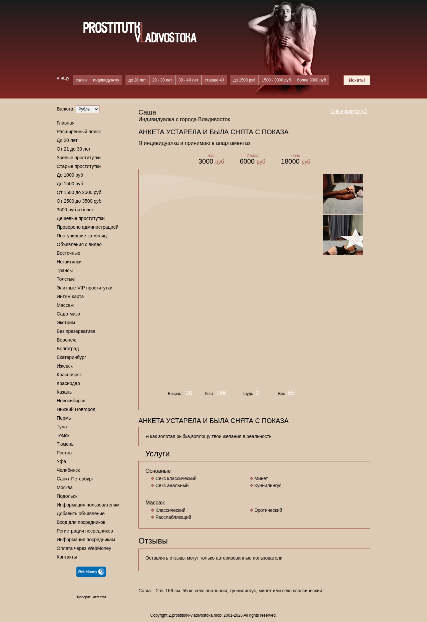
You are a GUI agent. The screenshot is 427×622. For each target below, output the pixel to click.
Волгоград (68, 348)
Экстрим (66, 322)
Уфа (61, 461)
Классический (170, 510)
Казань (64, 392)
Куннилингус (268, 485)
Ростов (64, 452)
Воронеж (66, 340)
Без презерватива (76, 331)
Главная (65, 123)
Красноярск (69, 374)
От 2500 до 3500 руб (79, 201)
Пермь (64, 418)
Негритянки (69, 261)
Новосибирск (71, 400)
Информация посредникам (86, 539)
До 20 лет (67, 140)
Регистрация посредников (85, 531)
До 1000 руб (70, 175)
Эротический (268, 510)
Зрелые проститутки (79, 157)
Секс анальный (171, 485)
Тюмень (65, 444)
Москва (65, 487)
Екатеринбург (71, 357)
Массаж (65, 305)
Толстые (66, 279)
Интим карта (70, 296)
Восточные (68, 253)
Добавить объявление (81, 513)
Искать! (357, 80)
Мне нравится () (349, 111)
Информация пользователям (88, 504)
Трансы (65, 270)
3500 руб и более (75, 209)
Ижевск (65, 366)
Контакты (67, 557)
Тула (62, 426)
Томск (63, 435)
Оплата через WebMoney (84, 548)
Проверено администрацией (87, 227)
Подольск (67, 496)
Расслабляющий (173, 517)
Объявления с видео (79, 244)
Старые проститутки (79, 166)
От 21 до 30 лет (74, 149)
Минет (261, 478)
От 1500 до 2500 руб (79, 192)
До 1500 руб (70, 183)
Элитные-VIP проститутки (84, 287)
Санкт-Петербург (75, 478)
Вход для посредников (81, 522)
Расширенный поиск (79, 131)
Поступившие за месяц (82, 235)
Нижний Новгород (76, 409)
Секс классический (175, 478)
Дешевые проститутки (81, 218)
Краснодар (68, 383)
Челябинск (68, 470)
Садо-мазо (68, 314)
